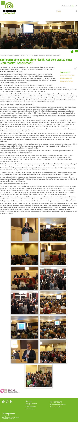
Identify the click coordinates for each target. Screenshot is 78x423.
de (73, 6)
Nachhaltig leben (8, 55)
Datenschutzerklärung (56, 407)
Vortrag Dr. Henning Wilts (67, 75)
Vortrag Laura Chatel (66, 78)
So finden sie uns (30, 409)
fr (76, 6)
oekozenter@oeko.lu (59, 404)
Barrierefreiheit (66, 6)
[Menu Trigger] (3, 3)
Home (1, 55)
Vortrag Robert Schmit (66, 81)
